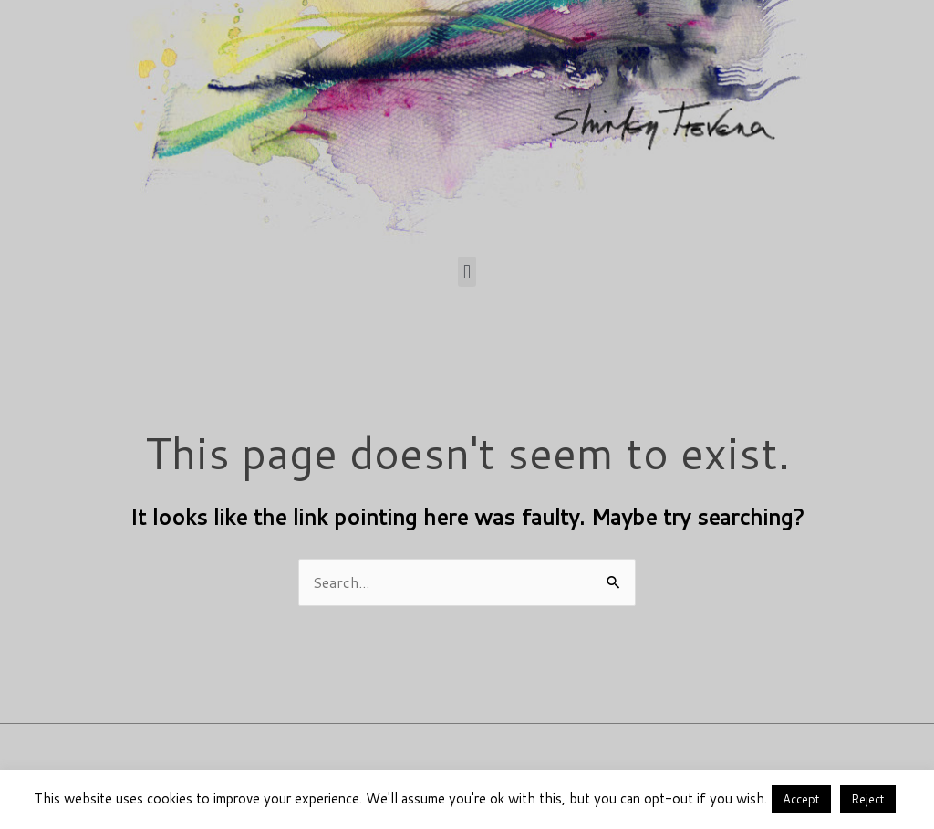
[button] (466, 272)
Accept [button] (801, 799)
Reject (868, 799)
